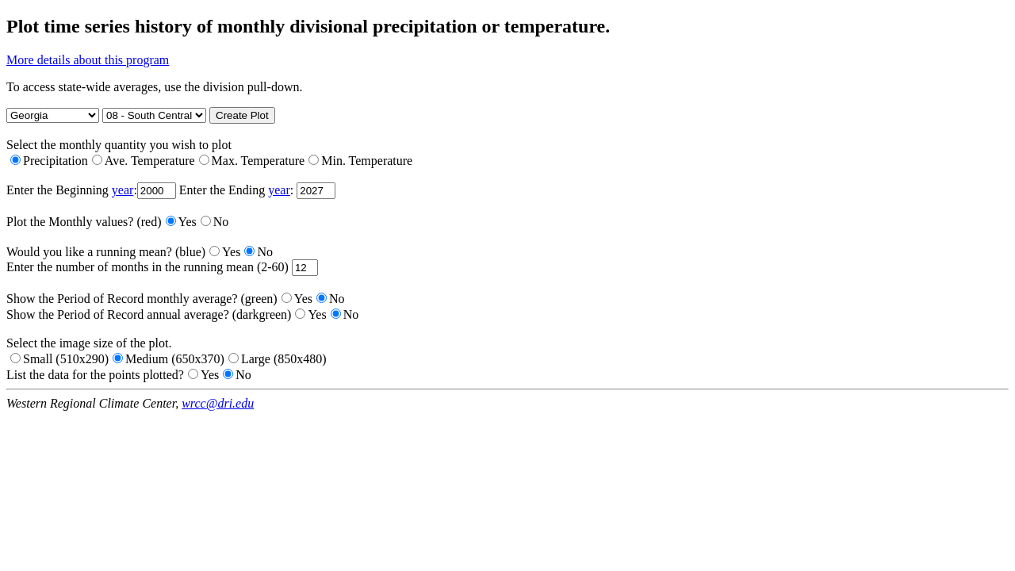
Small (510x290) (59, 359)
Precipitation (49, 160)
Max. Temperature (252, 160)
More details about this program (87, 60)
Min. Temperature (360, 160)
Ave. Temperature (143, 160)
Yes (181, 221)
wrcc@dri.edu (218, 403)
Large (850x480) (277, 359)
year (123, 190)
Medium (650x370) (168, 359)
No (215, 221)
